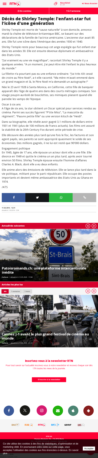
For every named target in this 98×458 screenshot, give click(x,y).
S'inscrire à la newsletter (49, 379)
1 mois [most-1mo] (27, 291)
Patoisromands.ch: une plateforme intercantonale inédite (44, 270)
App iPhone (73, 411)
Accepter (89, 448)
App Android (88, 411)
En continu (24, 11)
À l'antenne (73, 11)
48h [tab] (5, 291)
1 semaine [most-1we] (15, 291)
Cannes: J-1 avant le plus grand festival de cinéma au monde (45, 336)
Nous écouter (91, 3)
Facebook (9, 411)
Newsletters (58, 411)
